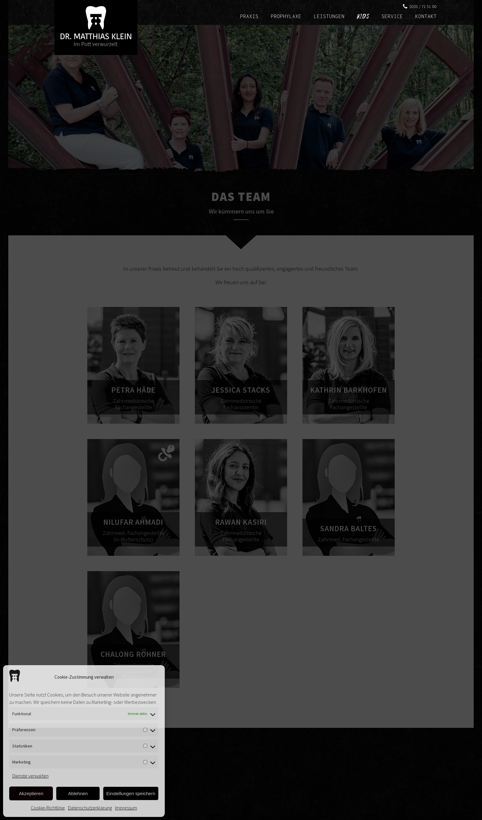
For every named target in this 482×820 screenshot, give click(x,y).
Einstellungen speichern (130, 793)
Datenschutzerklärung (90, 808)
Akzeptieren (31, 793)
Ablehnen (78, 793)
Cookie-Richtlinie (48, 808)
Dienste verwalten (30, 776)
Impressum (126, 808)
